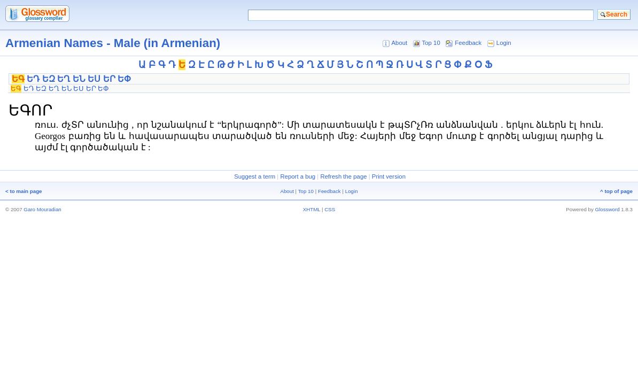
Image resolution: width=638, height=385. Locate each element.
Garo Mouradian (42, 209)
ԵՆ (79, 78)
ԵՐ (109, 78)
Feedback (468, 43)
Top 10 (431, 43)
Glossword (607, 209)
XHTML (312, 209)
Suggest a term (254, 176)
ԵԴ (33, 78)
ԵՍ (94, 78)
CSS (329, 209)
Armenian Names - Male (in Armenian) (112, 43)
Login (503, 43)
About (399, 43)
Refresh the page (343, 176)
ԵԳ (18, 78)
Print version (389, 176)
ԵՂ (63, 78)
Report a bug (297, 176)
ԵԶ (48, 78)
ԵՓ (124, 78)
